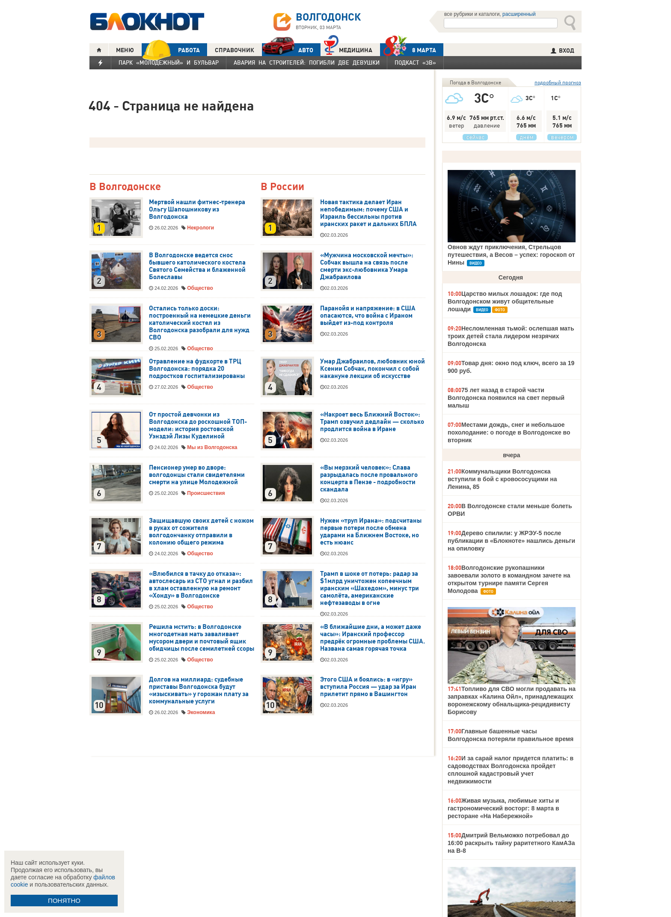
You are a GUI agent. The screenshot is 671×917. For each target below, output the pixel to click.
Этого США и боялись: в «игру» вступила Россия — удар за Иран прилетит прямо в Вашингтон (368, 687)
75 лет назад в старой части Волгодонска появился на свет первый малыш (506, 398)
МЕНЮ (125, 50)
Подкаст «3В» (415, 62)
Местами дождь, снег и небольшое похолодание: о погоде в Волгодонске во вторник (509, 432)
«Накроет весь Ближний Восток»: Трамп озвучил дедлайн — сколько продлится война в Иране (372, 422)
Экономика (201, 712)
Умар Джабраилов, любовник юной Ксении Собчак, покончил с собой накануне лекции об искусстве (372, 368)
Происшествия (206, 493)
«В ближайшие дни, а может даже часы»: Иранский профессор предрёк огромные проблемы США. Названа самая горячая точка (372, 637)
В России (282, 187)
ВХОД (562, 50)
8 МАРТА (408, 50)
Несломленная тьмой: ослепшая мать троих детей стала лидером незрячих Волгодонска (511, 336)
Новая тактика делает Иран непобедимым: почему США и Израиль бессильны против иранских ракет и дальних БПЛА (368, 213)
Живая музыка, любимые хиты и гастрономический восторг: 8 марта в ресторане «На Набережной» (503, 808)
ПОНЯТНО (64, 900)
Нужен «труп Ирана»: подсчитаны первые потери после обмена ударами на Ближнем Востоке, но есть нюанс (371, 531)
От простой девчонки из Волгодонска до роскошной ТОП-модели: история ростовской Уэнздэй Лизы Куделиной (198, 425)
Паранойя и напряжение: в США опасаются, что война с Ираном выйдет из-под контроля (368, 315)
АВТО (287, 50)
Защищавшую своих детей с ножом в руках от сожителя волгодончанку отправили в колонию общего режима (201, 531)
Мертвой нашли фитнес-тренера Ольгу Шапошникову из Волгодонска (197, 209)
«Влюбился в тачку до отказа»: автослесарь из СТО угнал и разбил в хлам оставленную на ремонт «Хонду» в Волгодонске (201, 584)
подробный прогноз (557, 82)
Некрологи (200, 228)
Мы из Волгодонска (212, 447)
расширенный (519, 14)
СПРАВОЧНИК (234, 50)
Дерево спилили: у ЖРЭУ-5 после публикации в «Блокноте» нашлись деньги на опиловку (511, 541)
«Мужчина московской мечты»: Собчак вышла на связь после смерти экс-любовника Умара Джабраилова (366, 266)
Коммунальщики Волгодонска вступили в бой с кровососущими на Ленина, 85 (502, 479)
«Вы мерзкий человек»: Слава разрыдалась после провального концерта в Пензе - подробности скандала (369, 478)
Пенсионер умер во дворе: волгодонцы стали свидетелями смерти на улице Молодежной (197, 475)
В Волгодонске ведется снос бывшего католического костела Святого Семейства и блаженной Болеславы (197, 266)
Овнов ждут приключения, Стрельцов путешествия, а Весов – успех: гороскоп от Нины (511, 255)
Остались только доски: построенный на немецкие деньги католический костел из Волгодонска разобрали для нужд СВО (200, 322)
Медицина (348, 49)
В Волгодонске (125, 187)
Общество (200, 288)
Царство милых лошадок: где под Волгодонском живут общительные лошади (505, 301)
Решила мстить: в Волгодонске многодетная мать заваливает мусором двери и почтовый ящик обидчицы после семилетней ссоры (201, 637)
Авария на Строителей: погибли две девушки (307, 62)
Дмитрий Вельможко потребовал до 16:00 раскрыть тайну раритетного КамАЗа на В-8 (511, 843)
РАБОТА (171, 50)
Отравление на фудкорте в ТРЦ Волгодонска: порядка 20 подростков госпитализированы (197, 368)
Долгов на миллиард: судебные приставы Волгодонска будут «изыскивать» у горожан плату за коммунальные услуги (199, 690)
